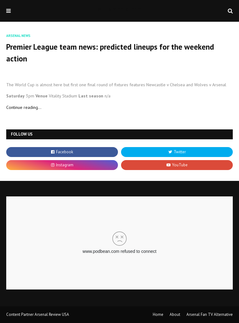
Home (158, 314)
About (175, 314)
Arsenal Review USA (52, 314)
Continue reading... (23, 107)
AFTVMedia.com (119, 9)
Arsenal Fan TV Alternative (209, 314)
